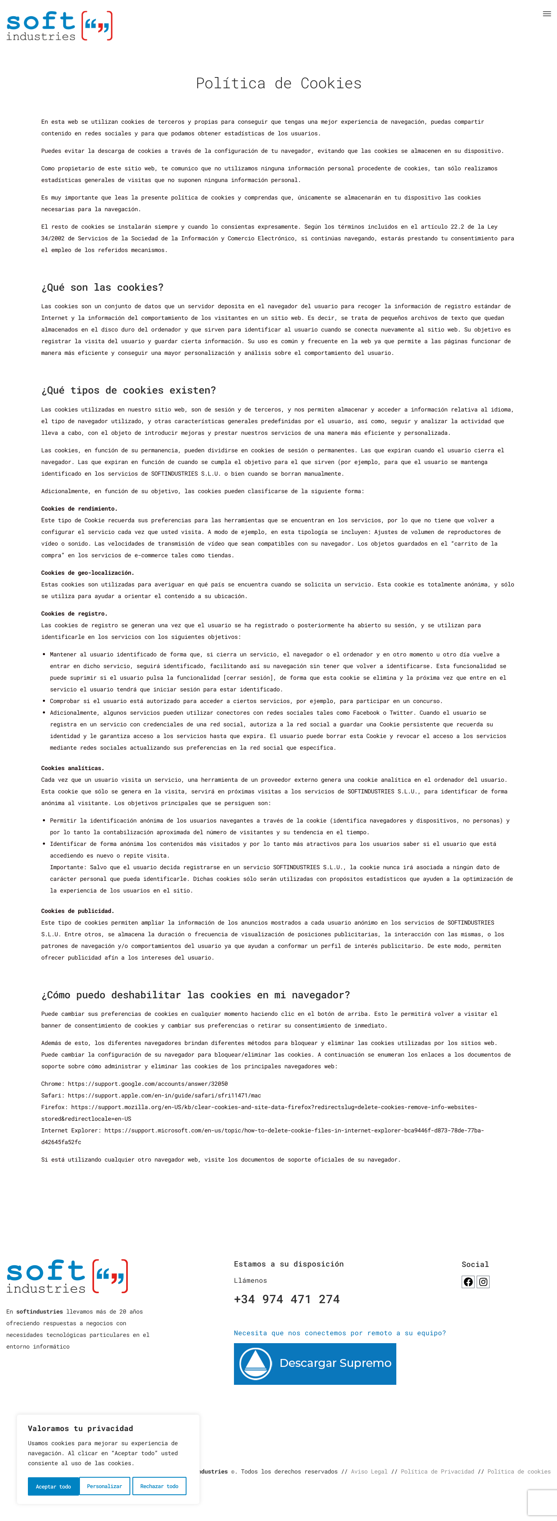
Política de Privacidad (437, 1472)
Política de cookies (519, 1472)
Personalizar (53, 1486)
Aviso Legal (369, 1472)
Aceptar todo (163, 1486)
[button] (547, 13)
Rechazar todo (108, 1486)
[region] (108, 1460)
